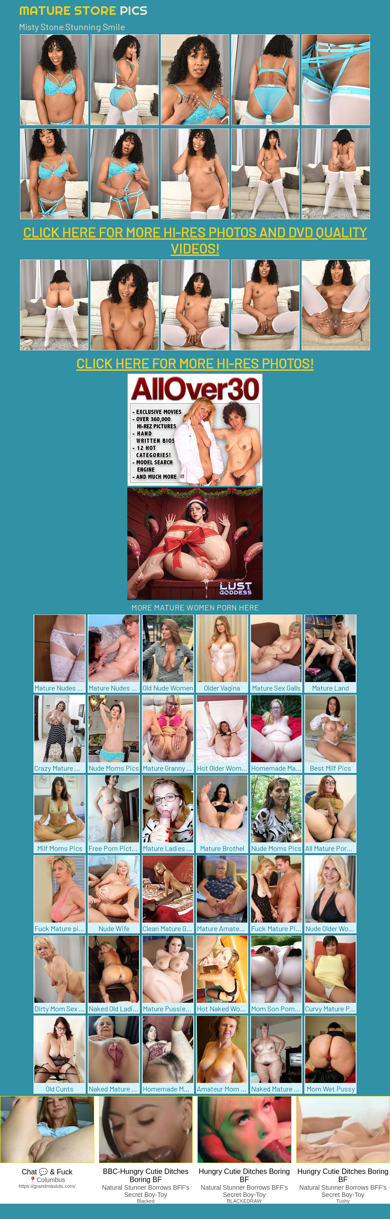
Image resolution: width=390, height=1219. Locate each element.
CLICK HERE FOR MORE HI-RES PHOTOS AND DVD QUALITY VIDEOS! (195, 240)
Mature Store (83, 10)
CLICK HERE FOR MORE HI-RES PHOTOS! (195, 363)
